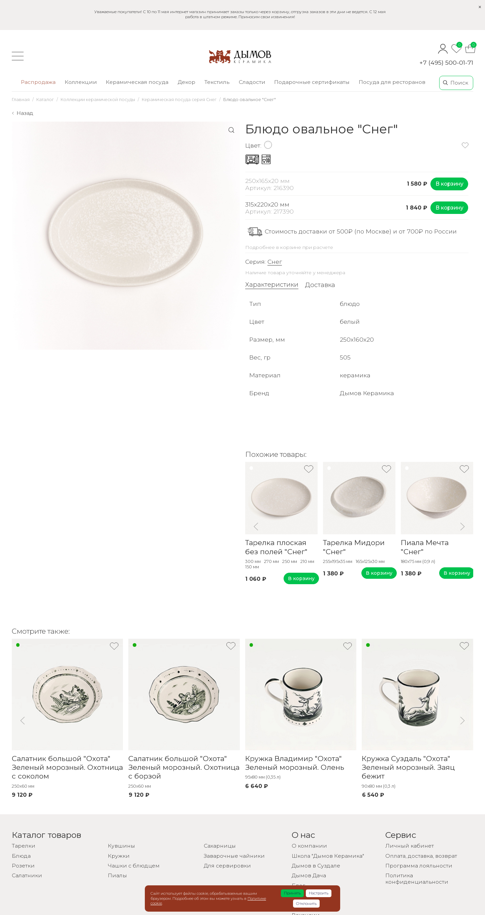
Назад (25, 113)
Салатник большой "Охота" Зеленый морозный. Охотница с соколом (67, 767)
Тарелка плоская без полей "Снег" (276, 547)
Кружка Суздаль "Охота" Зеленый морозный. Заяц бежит (408, 767)
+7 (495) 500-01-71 (446, 62)
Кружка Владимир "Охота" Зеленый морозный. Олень (294, 762)
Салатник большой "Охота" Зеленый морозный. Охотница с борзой (183, 767)
